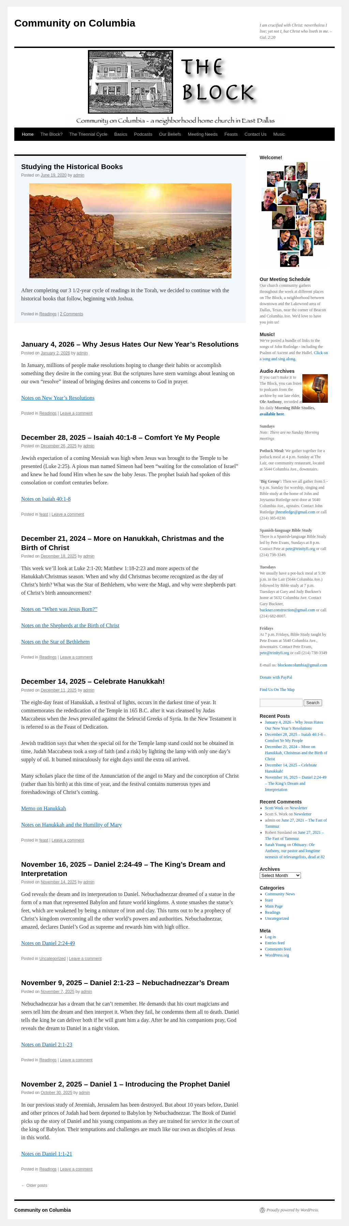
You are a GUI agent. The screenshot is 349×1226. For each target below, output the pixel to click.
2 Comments (71, 314)
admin (79, 175)
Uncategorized (52, 958)
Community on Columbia (74, 23)
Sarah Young (275, 844)
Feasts (231, 134)
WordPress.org (277, 955)
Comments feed (278, 949)
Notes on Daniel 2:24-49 (48, 943)
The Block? (52, 134)
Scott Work (274, 808)
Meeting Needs (202, 134)
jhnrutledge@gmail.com (294, 512)
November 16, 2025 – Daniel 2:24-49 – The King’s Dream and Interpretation (296, 783)
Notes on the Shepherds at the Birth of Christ (70, 625)
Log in (270, 936)
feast (43, 514)
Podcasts (143, 134)
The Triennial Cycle (88, 134)
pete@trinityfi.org (300, 548)
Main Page (274, 906)
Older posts (34, 1185)
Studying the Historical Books (72, 166)
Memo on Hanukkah (43, 808)
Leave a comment (76, 413)
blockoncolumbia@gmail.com (302, 665)
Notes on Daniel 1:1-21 (46, 1154)
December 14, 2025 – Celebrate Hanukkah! (93, 681)
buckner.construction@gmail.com (287, 610)
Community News (280, 894)
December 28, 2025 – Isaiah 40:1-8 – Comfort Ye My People (120, 437)
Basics (120, 134)
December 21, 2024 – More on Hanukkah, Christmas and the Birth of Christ (296, 752)
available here (272, 414)
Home (28, 134)
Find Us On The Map (277, 689)
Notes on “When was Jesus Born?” (59, 609)
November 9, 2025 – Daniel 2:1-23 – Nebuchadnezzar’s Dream (125, 983)
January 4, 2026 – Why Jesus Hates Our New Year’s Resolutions (130, 344)
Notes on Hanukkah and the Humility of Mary (71, 825)
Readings (48, 314)
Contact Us (256, 134)
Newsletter (298, 808)
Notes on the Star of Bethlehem (55, 642)
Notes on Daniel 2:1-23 (46, 1044)
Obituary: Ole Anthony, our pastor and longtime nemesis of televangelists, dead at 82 (295, 850)
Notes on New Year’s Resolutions (57, 398)
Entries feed (275, 943)
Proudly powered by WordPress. (293, 1210)
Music (279, 134)
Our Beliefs (170, 134)
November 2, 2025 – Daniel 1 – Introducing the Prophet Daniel (125, 1084)
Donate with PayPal (276, 677)
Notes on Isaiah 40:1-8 (46, 499)
